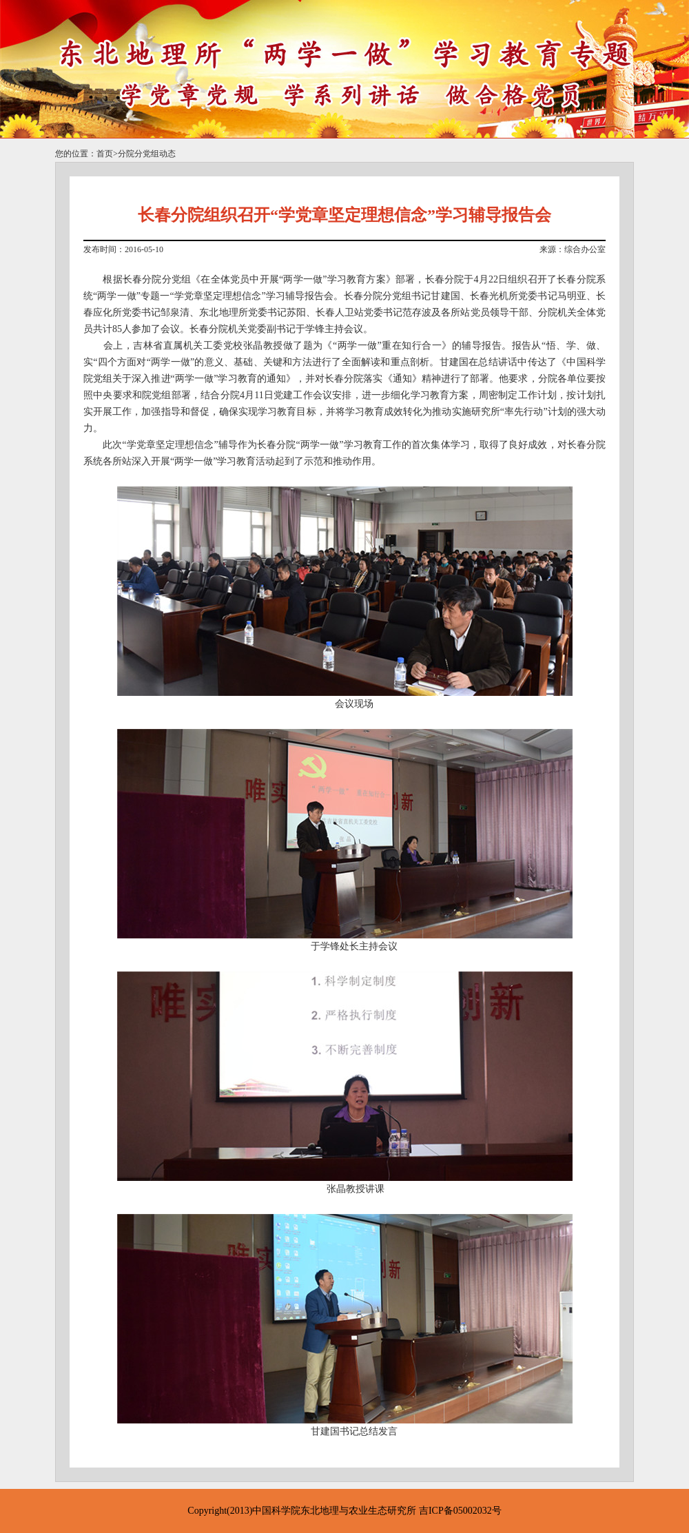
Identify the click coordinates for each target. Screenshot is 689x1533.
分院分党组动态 (147, 153)
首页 (104, 153)
